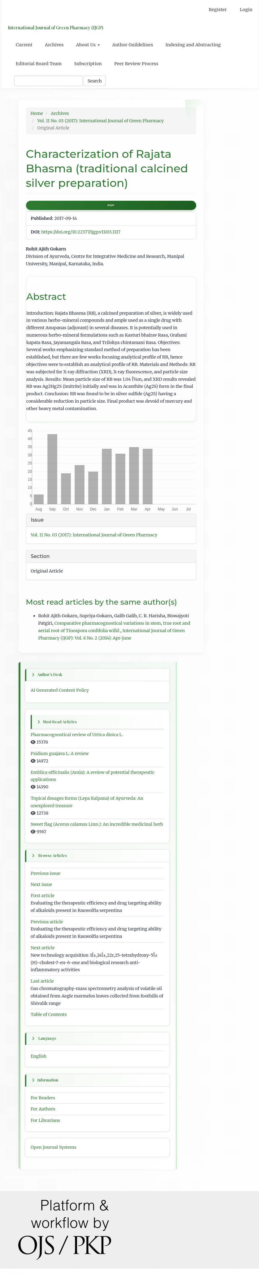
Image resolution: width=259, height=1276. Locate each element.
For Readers (43, 1105)
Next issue (41, 892)
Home (37, 113)
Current (24, 45)
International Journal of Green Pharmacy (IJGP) (54, 28)
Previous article (47, 929)
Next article (43, 955)
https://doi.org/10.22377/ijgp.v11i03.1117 (80, 232)
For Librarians (45, 1128)
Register (218, 9)
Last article (42, 988)
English (38, 1063)
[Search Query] (48, 81)
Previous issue (45, 880)
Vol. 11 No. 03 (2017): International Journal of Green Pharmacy (100, 121)
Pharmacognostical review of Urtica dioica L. (77, 734)
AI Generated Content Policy (60, 690)
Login (246, 9)
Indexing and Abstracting (193, 45)
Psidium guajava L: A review (60, 753)
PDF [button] (110, 205)
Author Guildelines (132, 45)
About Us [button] (88, 45)
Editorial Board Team (39, 63)
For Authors (43, 1116)
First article (42, 903)
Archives (54, 45)
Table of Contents (49, 1022)
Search (94, 81)
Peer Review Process (136, 63)
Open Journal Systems (53, 1154)
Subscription (88, 63)
